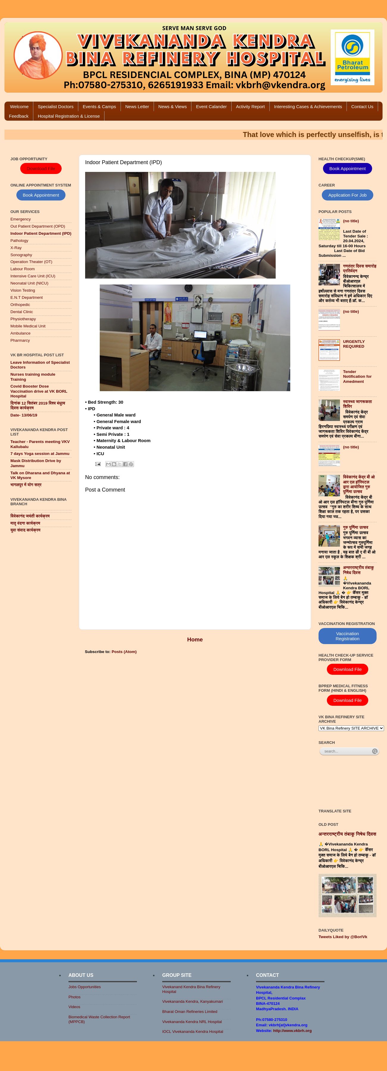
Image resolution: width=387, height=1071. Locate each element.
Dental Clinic (21, 312)
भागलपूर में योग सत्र (25, 485)
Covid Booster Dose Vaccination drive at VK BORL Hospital (38, 391)
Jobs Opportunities (84, 987)
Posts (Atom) (124, 651)
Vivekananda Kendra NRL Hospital (192, 1021)
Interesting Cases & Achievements (308, 106)
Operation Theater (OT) (31, 261)
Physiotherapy (23, 319)
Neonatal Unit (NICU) (29, 283)
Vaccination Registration (347, 636)
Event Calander (211, 106)
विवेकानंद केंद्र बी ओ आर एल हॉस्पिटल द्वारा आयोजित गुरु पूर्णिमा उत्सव (359, 484)
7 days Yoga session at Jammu (39, 453)
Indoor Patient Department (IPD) (40, 233)
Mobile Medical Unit (28, 326)
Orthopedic (20, 304)
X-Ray (16, 247)
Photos (74, 997)
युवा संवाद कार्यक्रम (25, 530)
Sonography (21, 255)
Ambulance (20, 333)
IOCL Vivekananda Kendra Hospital (192, 1031)
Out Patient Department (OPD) (37, 226)
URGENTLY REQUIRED (354, 344)
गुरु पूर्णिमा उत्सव (355, 527)
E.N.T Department (26, 297)
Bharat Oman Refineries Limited (189, 1011)
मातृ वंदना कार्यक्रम (25, 523)
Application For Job (347, 195)
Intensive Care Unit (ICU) (32, 276)
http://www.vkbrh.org (292, 1030)
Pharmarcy (20, 340)
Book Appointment (41, 195)
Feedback (19, 116)
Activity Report (250, 106)
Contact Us (362, 106)
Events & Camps (99, 106)
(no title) (351, 221)
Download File (41, 168)
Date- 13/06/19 (23, 415)
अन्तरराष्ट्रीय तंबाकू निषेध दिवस (358, 570)
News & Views (172, 106)
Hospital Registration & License (69, 116)
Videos (74, 1007)
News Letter (137, 106)
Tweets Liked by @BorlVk (343, 937)
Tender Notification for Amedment (357, 376)
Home (195, 639)
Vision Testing (22, 290)
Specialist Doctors (56, 106)
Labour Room (22, 269)
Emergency (20, 219)
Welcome (19, 106)
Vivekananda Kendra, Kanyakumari (192, 1001)
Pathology (19, 240)
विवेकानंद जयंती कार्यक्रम (30, 516)
